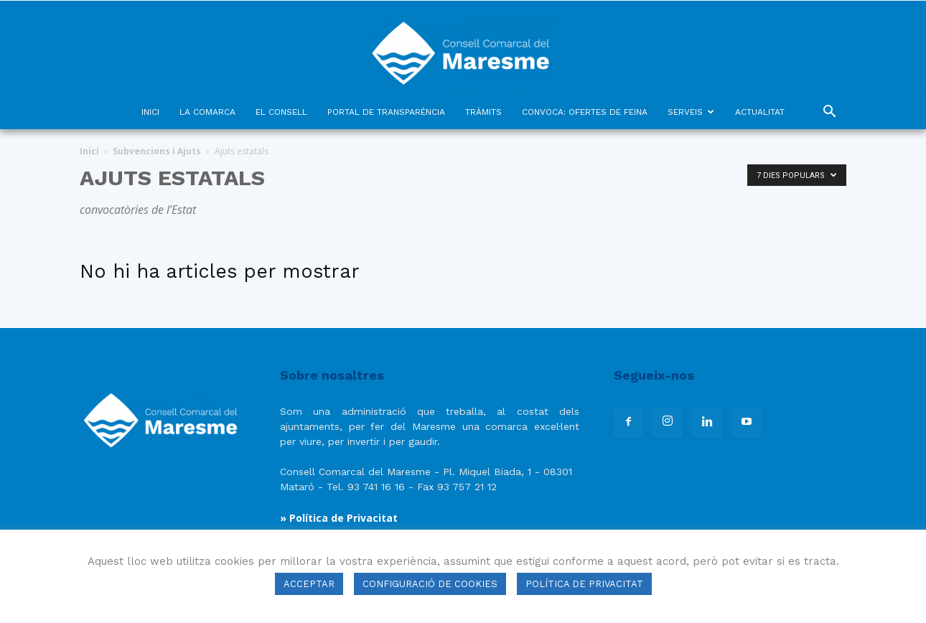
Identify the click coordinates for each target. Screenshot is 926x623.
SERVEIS (691, 112)
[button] (829, 113)
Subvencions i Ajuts (157, 151)
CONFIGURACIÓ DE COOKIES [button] (430, 583)
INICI (150, 112)
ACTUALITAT (760, 112)
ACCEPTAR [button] (309, 583)
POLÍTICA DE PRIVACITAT (584, 583)
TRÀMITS (483, 112)
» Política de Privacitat (339, 518)
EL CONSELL (281, 112)
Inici (89, 151)
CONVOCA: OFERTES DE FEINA (584, 112)
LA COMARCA (207, 112)
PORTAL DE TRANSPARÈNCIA (386, 112)
